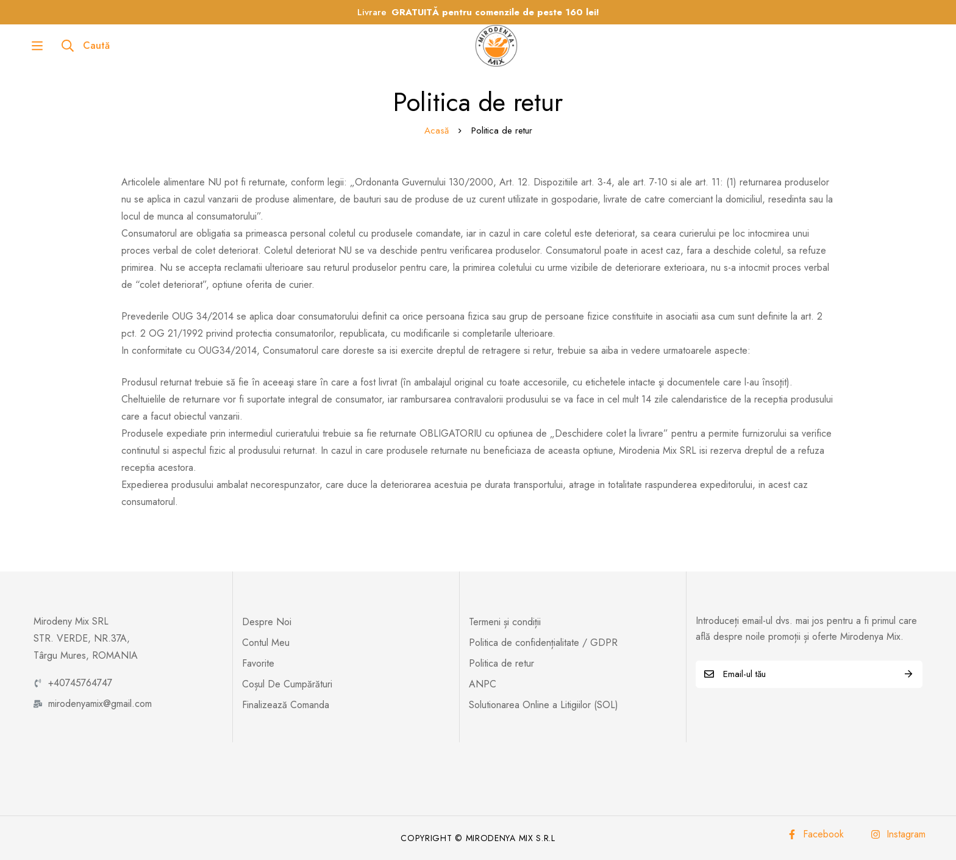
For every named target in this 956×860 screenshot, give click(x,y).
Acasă (436, 130)
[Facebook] (815, 834)
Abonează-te (908, 674)
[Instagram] (898, 834)
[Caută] (55, 45)
